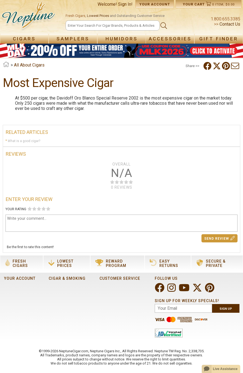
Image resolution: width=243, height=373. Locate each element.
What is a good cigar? (24, 141)
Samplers (73, 38)
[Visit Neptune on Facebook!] (160, 290)
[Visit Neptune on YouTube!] (185, 290)
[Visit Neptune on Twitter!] (197, 290)
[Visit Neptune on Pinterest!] (210, 290)
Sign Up (225, 309)
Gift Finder (218, 38)
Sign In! (125, 4)
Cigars (24, 38)
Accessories (170, 38)
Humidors (122, 38)
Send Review (219, 238)
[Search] (113, 25)
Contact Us (229, 24)
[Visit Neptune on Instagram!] (172, 290)
